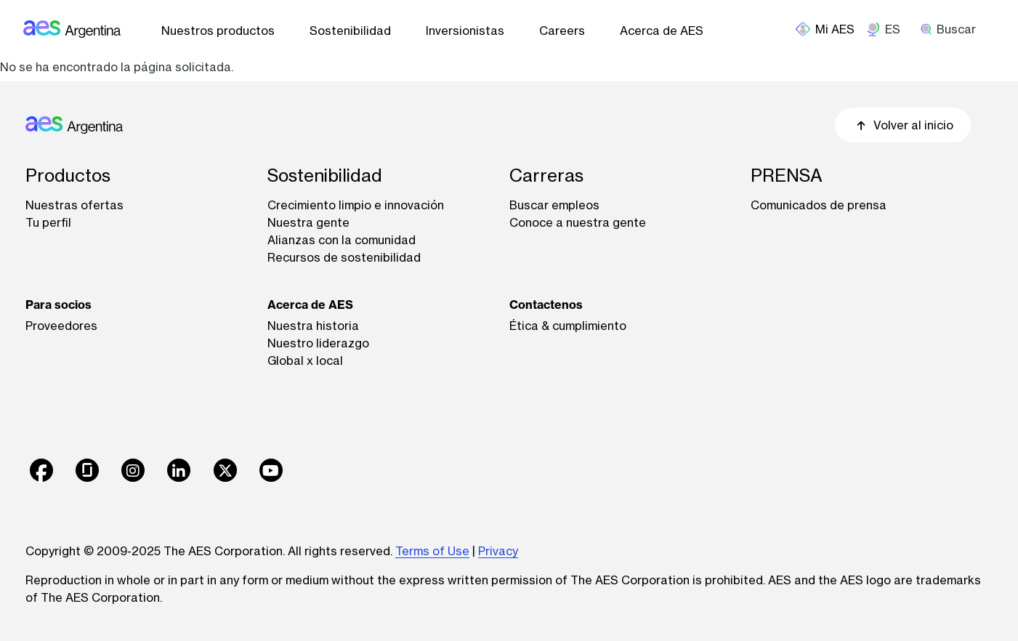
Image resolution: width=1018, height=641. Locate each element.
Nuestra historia (313, 325)
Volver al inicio (902, 125)
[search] (953, 29)
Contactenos (546, 304)
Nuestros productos (218, 30)
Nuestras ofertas (74, 205)
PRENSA (787, 175)
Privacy (498, 551)
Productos (67, 175)
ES (892, 29)
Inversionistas (465, 30)
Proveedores (61, 325)
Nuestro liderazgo (318, 343)
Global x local (305, 360)
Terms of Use (432, 551)
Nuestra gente (308, 222)
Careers (562, 30)
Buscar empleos (554, 205)
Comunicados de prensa (818, 205)
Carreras (546, 175)
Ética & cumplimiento (567, 325)
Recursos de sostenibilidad (344, 257)
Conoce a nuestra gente (577, 222)
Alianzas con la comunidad (341, 240)
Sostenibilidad (350, 30)
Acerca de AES (661, 30)
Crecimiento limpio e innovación (355, 205)
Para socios (58, 304)
